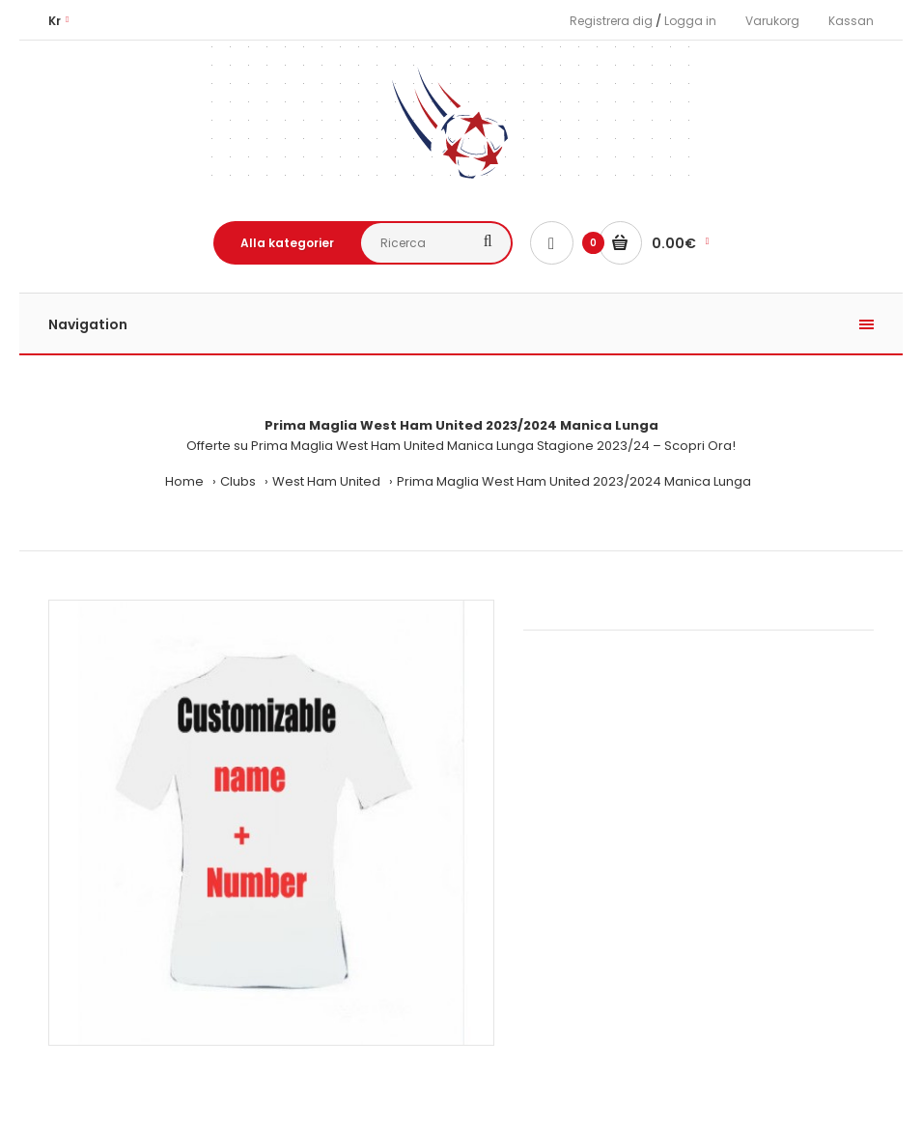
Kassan (851, 21)
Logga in (690, 21)
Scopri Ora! (700, 445)
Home (184, 481)
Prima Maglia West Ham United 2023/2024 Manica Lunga (574, 481)
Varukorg (772, 21)
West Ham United (326, 481)
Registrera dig (611, 21)
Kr (54, 21)
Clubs (238, 481)
